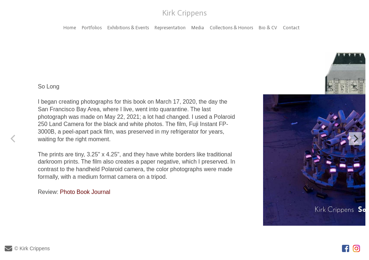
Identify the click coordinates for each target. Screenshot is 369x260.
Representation (170, 27)
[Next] (355, 138)
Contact (291, 27)
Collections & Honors (231, 27)
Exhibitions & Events (128, 27)
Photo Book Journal (85, 192)
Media (197, 27)
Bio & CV (268, 27)
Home (69, 27)
